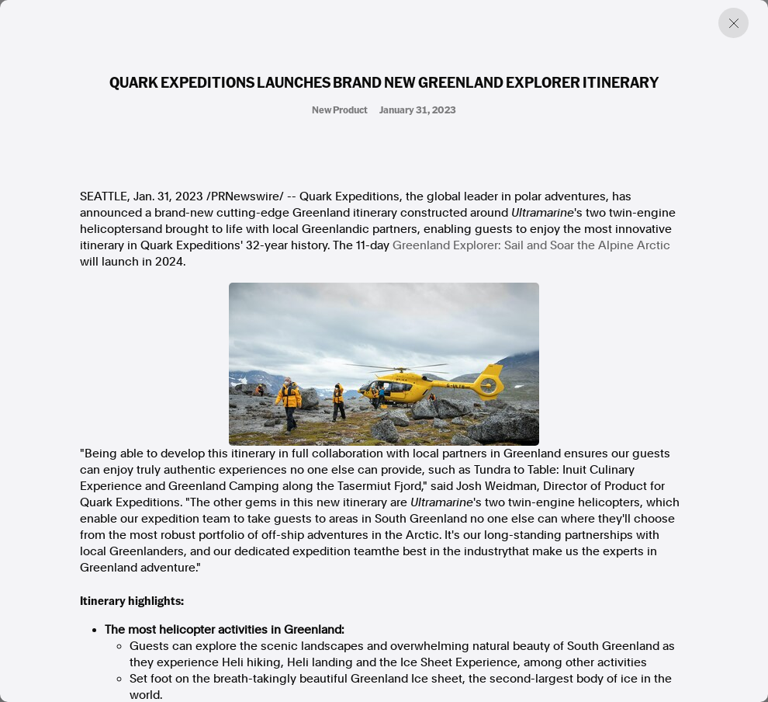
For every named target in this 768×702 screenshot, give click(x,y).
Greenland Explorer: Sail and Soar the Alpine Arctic (531, 245)
